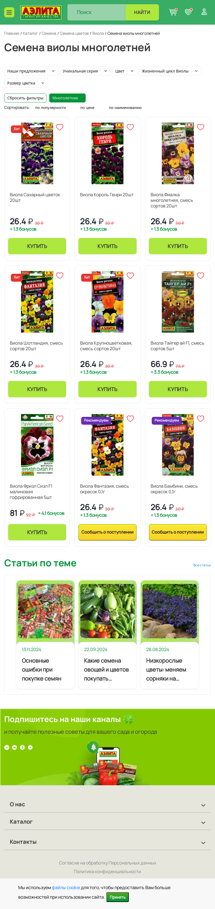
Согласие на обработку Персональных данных (107, 863)
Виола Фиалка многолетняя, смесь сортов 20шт (172, 200)
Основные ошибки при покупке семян (41, 669)
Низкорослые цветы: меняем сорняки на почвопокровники (169, 670)
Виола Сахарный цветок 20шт (35, 197)
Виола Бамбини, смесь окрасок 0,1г (174, 489)
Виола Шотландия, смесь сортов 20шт (36, 346)
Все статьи (202, 565)
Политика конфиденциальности (107, 871)
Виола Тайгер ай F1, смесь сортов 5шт (177, 346)
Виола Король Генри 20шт (107, 194)
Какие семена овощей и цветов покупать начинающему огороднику (106, 670)
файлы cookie (66, 887)
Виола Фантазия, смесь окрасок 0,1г (104, 489)
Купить (37, 246)
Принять (117, 897)
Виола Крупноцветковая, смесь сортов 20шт (106, 346)
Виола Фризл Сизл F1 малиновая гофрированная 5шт (31, 491)
